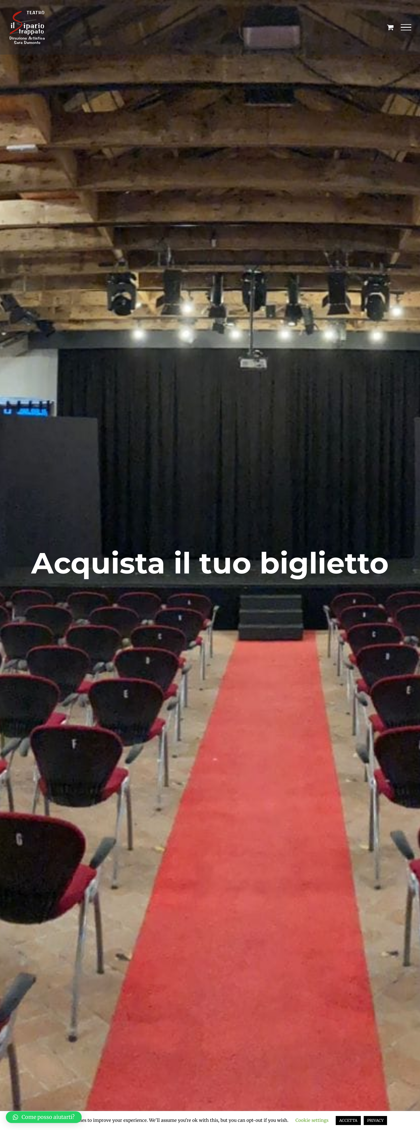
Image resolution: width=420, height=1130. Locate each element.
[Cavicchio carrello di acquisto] (390, 27)
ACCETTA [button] (348, 1120)
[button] (44, 1117)
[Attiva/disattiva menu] (406, 27)
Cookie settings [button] (311, 1120)
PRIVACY (375, 1120)
